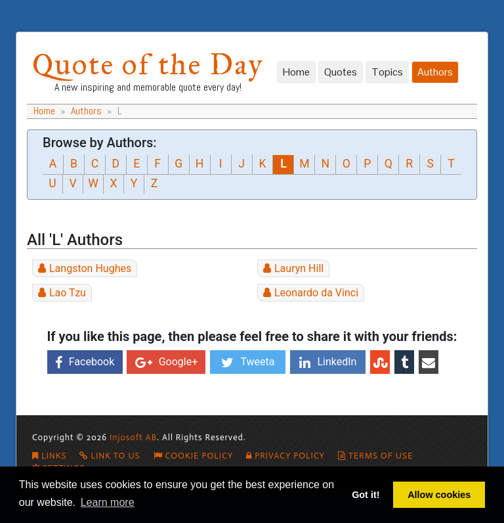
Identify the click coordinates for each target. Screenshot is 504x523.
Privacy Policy (285, 456)
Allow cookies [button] (439, 494)
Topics (387, 72)
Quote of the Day (147, 64)
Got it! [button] (365, 494)
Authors (435, 72)
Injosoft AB (133, 437)
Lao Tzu (67, 292)
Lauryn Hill (299, 268)
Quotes (340, 72)
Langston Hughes (90, 268)
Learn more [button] (108, 502)
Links (49, 456)
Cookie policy (194, 456)
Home (296, 72)
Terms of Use (375, 456)
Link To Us (109, 456)
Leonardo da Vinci (316, 292)
